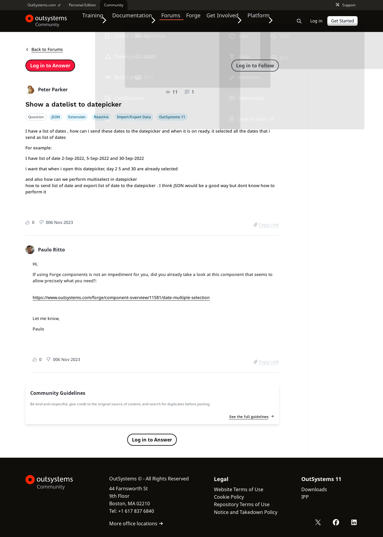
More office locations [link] (136, 523)
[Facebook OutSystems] (337, 523)
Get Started (342, 21)
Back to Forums (44, 49)
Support (345, 5)
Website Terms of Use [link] (238, 489)
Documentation (134, 20)
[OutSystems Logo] (55, 482)
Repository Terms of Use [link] (242, 504)
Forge (196, 20)
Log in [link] (317, 21)
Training (93, 20)
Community (113, 4)
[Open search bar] (299, 21)
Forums (174, 20)
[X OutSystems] (319, 523)
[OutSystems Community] (46, 21)
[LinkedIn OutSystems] (354, 523)
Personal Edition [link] (82, 4)
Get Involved (224, 20)
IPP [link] (305, 497)
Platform (262, 20)
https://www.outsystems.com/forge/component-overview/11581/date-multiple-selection (121, 297)
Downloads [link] (314, 489)
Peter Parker (53, 89)
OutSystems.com (44, 4)
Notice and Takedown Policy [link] (245, 512)
